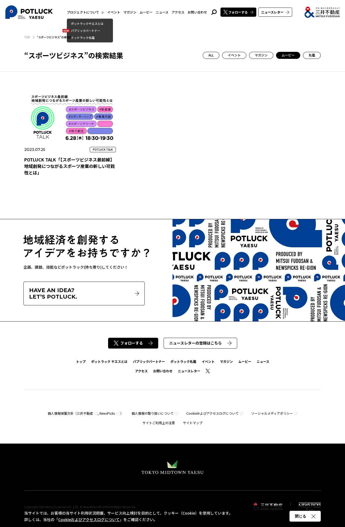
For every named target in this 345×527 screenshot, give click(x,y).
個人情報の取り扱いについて (153, 413)
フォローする (238, 12)
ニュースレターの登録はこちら (200, 343)
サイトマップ (192, 422)
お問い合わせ (197, 12)
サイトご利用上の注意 (159, 422)
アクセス (178, 12)
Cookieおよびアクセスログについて (212, 413)
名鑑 (312, 55)
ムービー (146, 12)
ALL (211, 55)
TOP (27, 37)
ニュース (162, 12)
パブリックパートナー (149, 361)
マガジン (129, 12)
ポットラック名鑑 (183, 361)
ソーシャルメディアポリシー (272, 413)
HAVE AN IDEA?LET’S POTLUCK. (84, 293)
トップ (81, 361)
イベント (113, 12)
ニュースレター (275, 12)
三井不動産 (85, 413)
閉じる (305, 516)
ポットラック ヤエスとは (109, 361)
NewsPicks (107, 413)
